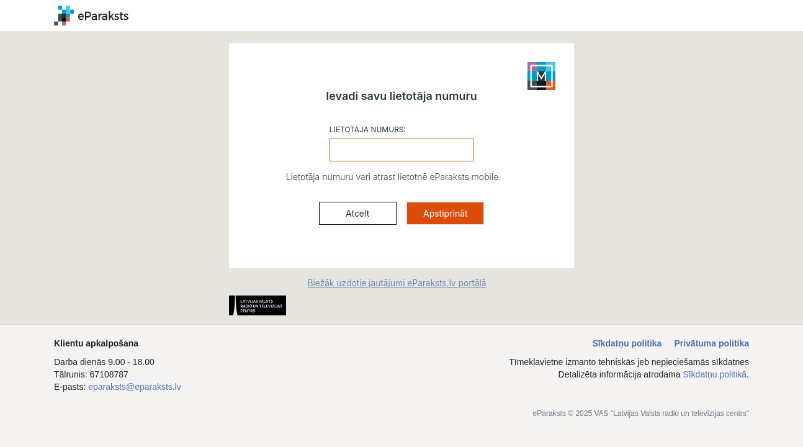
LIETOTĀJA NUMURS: (368, 129)
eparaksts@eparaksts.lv (134, 387)
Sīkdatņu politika (627, 343)
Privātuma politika (711, 343)
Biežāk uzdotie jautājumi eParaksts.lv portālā (396, 283)
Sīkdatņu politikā (715, 374)
